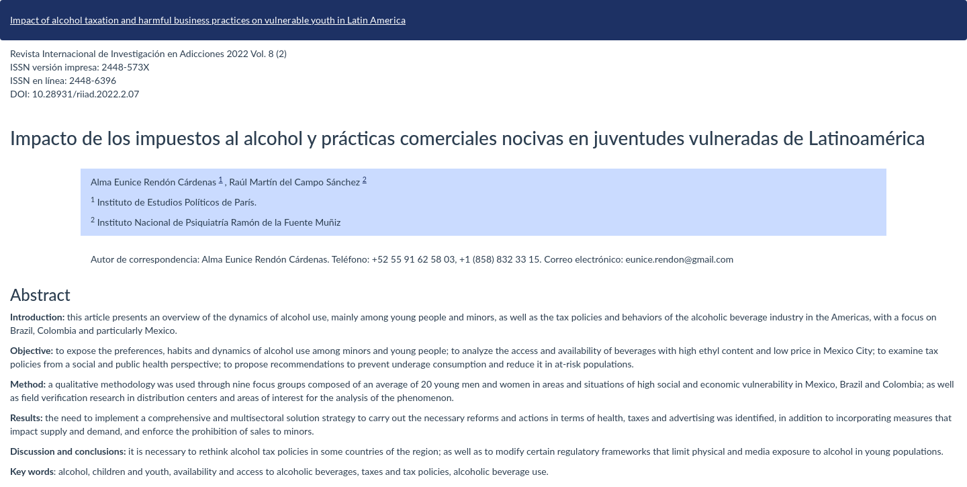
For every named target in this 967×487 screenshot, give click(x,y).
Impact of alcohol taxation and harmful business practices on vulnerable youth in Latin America (208, 20)
